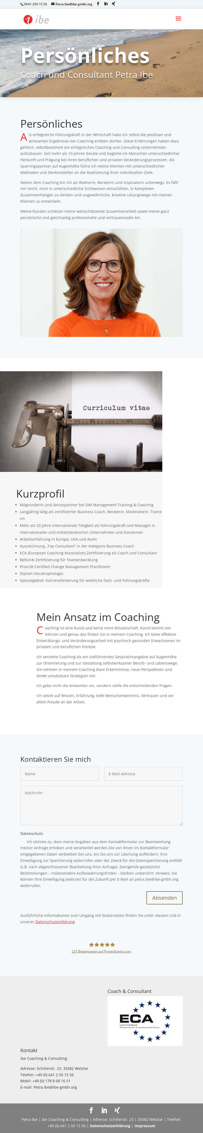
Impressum (145, 1125)
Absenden (164, 897)
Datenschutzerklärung (55, 921)
